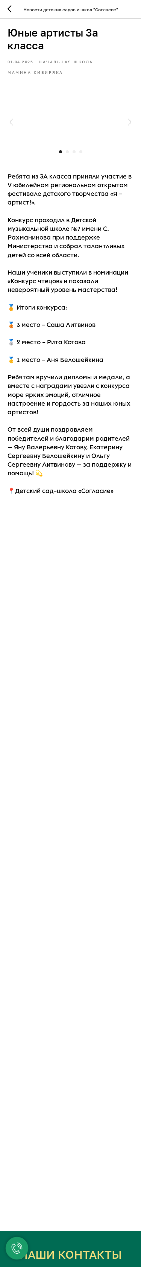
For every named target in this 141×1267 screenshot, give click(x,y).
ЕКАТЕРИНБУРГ (71, 1258)
